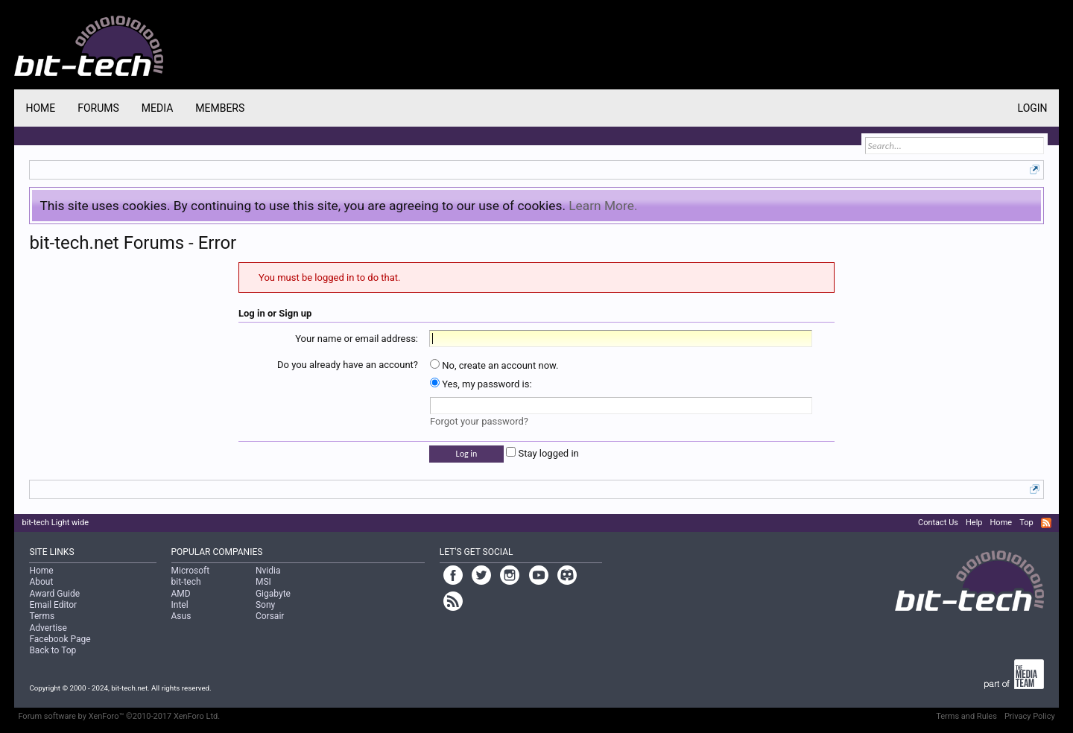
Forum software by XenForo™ (119, 716)
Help (974, 522)
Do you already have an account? (347, 364)
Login (1033, 108)
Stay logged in (542, 453)
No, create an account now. (494, 365)
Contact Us (938, 522)
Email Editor (53, 605)
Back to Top (52, 650)
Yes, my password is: (481, 384)
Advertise (47, 628)
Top (1026, 522)
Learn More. (603, 205)
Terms (41, 616)
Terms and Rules (966, 716)
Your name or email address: (356, 338)
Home (40, 108)
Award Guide (54, 593)
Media (157, 108)
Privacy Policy (1029, 716)
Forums (98, 108)
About (41, 582)
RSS (1046, 523)
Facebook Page (59, 639)
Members (219, 108)
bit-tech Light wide (55, 522)
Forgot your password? (479, 421)
